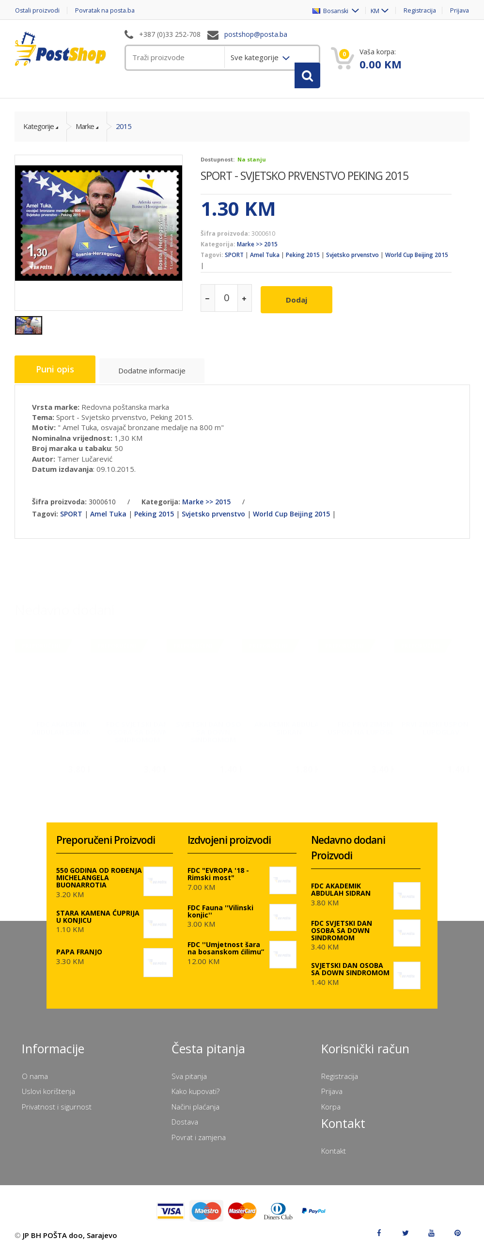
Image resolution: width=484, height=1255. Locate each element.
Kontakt (333, 1154)
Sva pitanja (189, 1080)
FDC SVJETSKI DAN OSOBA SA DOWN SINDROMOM (137, 733)
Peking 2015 (303, 260)
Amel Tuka (265, 260)
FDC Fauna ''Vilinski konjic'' (220, 915)
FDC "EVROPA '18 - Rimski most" (218, 878)
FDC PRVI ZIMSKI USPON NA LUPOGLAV (365, 729)
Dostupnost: (217, 164)
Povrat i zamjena (199, 1141)
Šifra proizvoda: (225, 238)
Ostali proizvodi (38, 10)
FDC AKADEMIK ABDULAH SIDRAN (61, 729)
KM (371, 10)
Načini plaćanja (195, 1110)
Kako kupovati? (195, 1095)
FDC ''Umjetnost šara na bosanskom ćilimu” (225, 952)
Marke (85, 131)
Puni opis (57, 375)
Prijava (460, 10)
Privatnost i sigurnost (57, 1110)
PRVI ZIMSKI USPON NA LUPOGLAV (441, 729)
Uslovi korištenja (48, 1095)
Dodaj (298, 303)
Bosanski (326, 10)
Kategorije (38, 131)
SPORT (234, 260)
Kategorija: (218, 249)
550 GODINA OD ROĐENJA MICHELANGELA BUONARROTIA (99, 882)
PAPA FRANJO (79, 956)
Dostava (185, 1126)
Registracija (418, 10)
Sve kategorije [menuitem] (256, 57)
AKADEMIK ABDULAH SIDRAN (289, 729)
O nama (35, 1080)
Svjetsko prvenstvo (352, 260)
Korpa (331, 1110)
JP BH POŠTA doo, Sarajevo (70, 1239)
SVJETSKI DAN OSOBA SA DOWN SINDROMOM (213, 733)
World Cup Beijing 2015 (416, 260)
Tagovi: (212, 260)
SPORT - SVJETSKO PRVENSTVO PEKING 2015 (304, 180)
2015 (123, 131)
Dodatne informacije (156, 376)
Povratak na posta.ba (109, 10)
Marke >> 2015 (257, 249)
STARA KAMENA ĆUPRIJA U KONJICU (98, 920)
